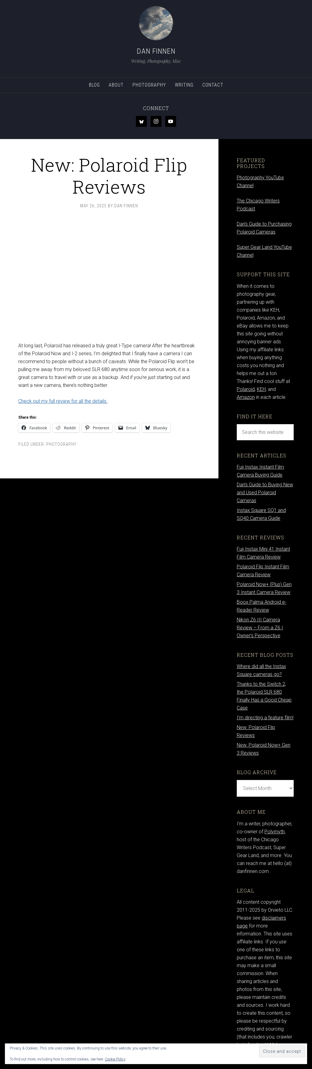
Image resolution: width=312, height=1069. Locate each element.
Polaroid (246, 389)
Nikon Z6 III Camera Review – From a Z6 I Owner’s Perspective (260, 627)
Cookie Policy (115, 1059)
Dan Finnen (156, 51)
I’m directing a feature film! (265, 717)
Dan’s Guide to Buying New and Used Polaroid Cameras (265, 492)
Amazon (246, 397)
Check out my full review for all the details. (63, 401)
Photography (61, 444)
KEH (261, 389)
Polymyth (274, 832)
